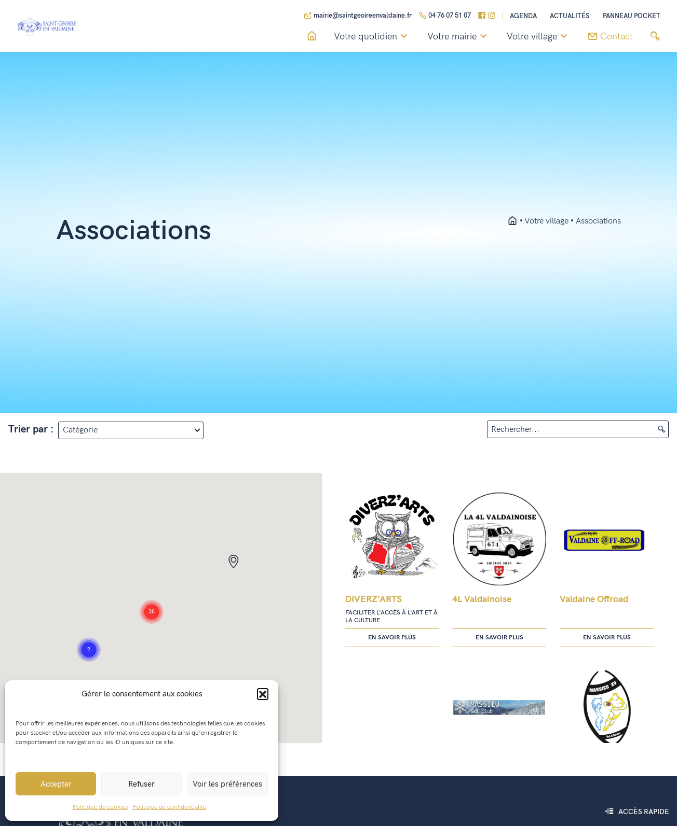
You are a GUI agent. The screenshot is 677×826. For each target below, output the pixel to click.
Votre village (539, 37)
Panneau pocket (631, 16)
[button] (263, 694)
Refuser (141, 784)
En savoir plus (392, 637)
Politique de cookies (100, 807)
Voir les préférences (227, 784)
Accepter (56, 784)
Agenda (523, 16)
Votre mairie (458, 37)
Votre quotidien (372, 37)
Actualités (569, 16)
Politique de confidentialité (169, 807)
